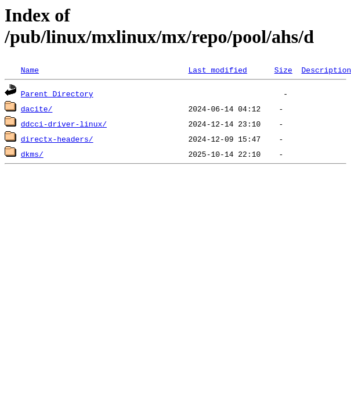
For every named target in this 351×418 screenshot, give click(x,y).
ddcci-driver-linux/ (64, 123)
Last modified (217, 69)
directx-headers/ (57, 139)
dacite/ (37, 108)
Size (283, 69)
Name (30, 69)
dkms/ (32, 154)
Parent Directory (57, 93)
